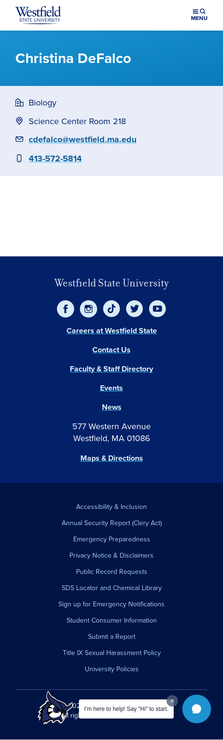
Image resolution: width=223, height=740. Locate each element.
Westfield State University (112, 283)
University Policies (112, 669)
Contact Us (111, 349)
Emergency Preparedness (111, 539)
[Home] (38, 15)
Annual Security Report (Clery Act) (112, 523)
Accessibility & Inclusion (111, 507)
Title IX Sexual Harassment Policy (112, 653)
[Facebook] (65, 308)
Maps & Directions (111, 458)
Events (111, 387)
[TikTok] (111, 308)
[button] (196, 709)
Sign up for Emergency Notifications (111, 604)
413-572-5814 (55, 158)
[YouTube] (157, 308)
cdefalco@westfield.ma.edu (82, 139)
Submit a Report (111, 637)
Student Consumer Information (112, 620)
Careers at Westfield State (112, 330)
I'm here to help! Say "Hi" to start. (126, 709)
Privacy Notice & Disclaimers (111, 555)
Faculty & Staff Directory (111, 368)
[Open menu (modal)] (199, 15)
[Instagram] (88, 308)
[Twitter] (134, 308)
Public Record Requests (111, 572)
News (112, 407)
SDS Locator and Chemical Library (112, 588)
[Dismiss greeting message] (172, 701)
